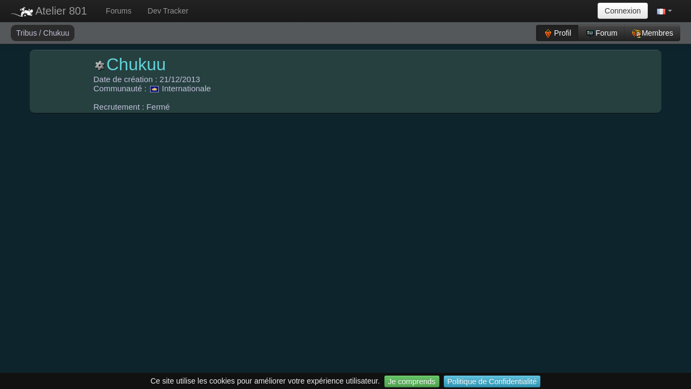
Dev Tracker (168, 10)
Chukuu (56, 33)
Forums (118, 10)
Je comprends (412, 381)
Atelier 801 (49, 11)
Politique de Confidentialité (492, 381)
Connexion (623, 10)
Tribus (27, 33)
